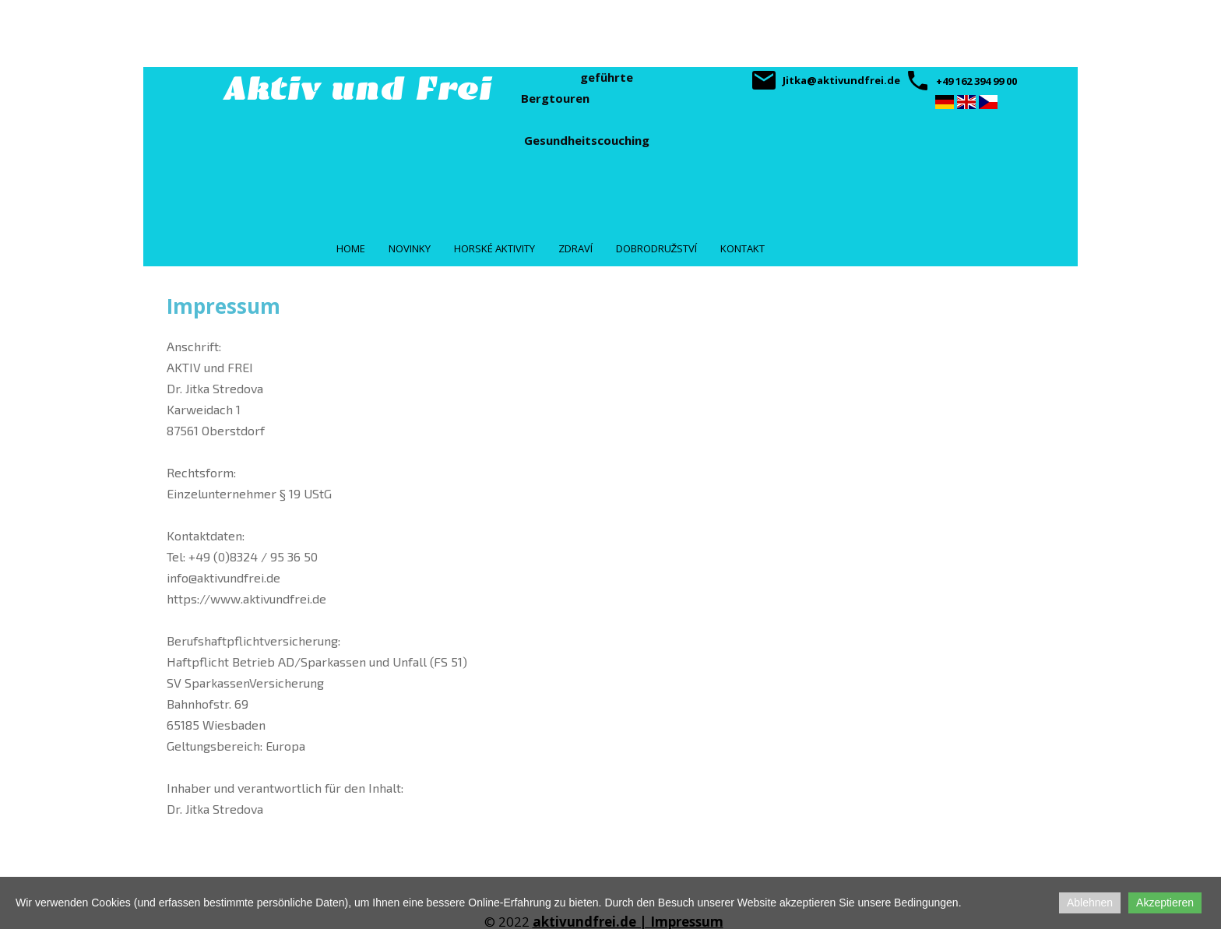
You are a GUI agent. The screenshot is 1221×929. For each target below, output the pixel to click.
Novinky (410, 248)
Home (350, 248)
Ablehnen (1090, 902)
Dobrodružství (657, 248)
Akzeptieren (1165, 902)
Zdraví (575, 248)
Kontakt (742, 248)
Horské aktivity (494, 248)
